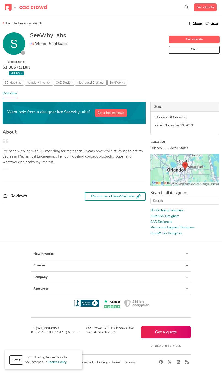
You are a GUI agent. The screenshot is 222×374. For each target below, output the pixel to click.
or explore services (166, 346)
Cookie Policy (57, 362)
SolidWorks (117, 82)
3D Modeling (13, 82)
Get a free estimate (110, 113)
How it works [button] (111, 254)
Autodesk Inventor (39, 82)
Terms (116, 362)
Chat (194, 49)
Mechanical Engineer (90, 82)
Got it (16, 360)
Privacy (102, 362)
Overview (10, 93)
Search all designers (169, 193)
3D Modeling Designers (167, 210)
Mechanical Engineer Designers (172, 227)
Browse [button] (111, 265)
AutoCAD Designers (164, 216)
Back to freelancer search (22, 23)
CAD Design (64, 82)
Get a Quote (205, 7)
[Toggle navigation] (10, 7)
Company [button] (111, 277)
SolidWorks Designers (166, 233)
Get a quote (194, 39)
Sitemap (130, 362)
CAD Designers (161, 222)
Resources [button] (111, 289)
